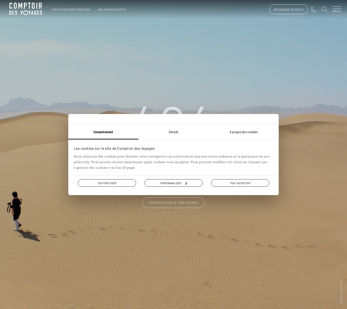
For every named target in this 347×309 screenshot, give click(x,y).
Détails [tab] (173, 131)
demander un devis (284, 9)
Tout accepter (240, 183)
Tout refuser (107, 183)
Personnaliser (173, 183)
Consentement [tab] (103, 131)
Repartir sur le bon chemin (173, 203)
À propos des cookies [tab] (244, 131)
